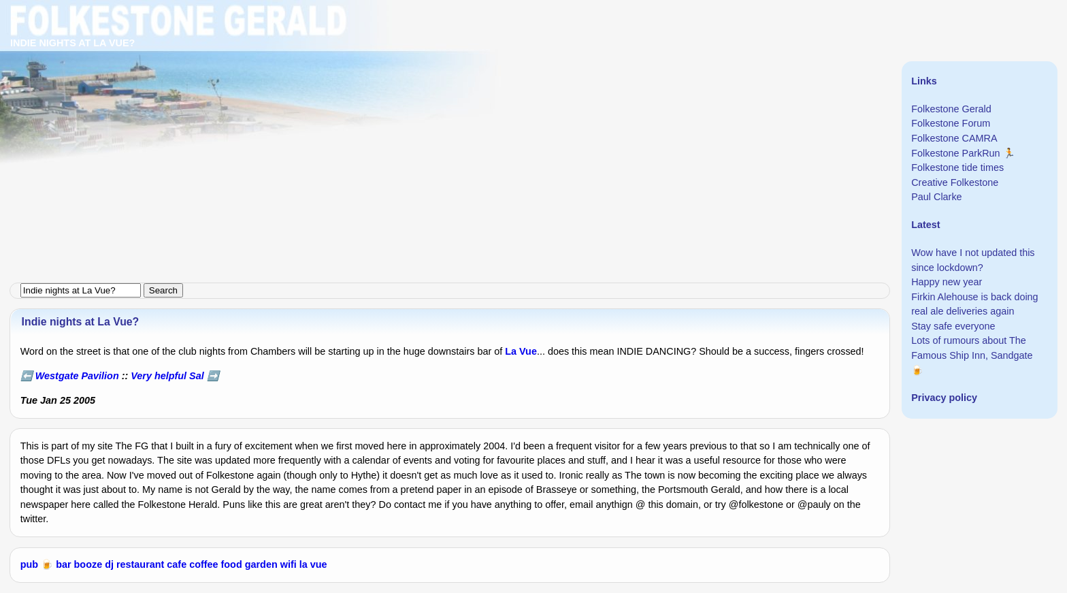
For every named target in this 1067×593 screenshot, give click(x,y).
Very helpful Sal (167, 375)
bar (63, 564)
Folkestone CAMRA (954, 138)
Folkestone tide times (957, 167)
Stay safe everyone (953, 326)
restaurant (140, 564)
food (231, 564)
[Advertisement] (408, 95)
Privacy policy (944, 397)
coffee (203, 564)
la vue (313, 564)
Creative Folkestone (954, 182)
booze (88, 564)
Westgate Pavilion (77, 375)
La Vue (521, 351)
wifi (288, 564)
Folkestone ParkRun (955, 153)
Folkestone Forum (950, 123)
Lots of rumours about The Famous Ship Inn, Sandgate (971, 348)
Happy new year (946, 281)
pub (29, 564)
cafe (176, 564)
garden (261, 564)
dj (109, 564)
